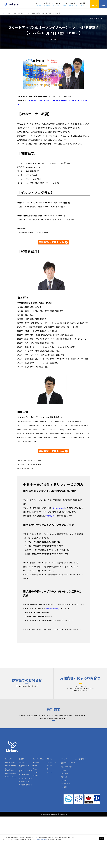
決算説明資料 (65, 799)
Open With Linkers (38, 784)
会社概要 (21, 787)
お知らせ (49, 784)
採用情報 (83, 4)
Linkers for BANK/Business (9, 795)
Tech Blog (36, 787)
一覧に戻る (53, 658)
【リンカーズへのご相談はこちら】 (36, 582)
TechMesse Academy (53, 608)
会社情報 (47, 4)
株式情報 (63, 795)
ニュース (64, 4)
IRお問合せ (64, 812)
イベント (49, 791)
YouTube (35, 801)
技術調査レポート (51, 516)
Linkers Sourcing (10, 787)
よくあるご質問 (65, 809)
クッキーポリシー (24, 807)
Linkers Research (59, 508)
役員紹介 (21, 784)
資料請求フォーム (53, 738)
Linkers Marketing (10, 791)
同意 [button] (101, 838)
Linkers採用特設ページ (81, 784)
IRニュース (64, 784)
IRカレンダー (65, 805)
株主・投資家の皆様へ (67, 792)
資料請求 (103, 4)
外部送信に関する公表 (25, 810)
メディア (49, 797)
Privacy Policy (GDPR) (25, 803)
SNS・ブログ (55, 4)
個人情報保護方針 (24, 800)
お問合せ (94, 4)
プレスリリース (51, 787)
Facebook (36, 794)
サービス (39, 4)
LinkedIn (35, 797)
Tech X (35, 791)
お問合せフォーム (80, 693)
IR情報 (73, 4)
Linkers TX (8, 784)
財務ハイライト (65, 802)
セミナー (49, 794)
